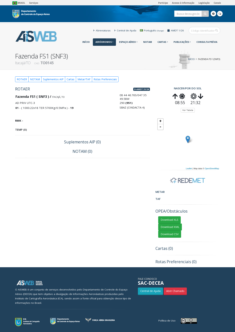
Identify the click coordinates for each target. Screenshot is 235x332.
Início (86, 42)
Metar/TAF (84, 79)
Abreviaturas (102, 30)
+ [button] (160, 121)
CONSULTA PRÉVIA (206, 42)
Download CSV (170, 234)
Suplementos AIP (53, 79)
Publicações (181, 42)
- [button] (160, 127)
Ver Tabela (187, 110)
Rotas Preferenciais (105, 79)
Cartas (161, 42)
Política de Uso (167, 320)
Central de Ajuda (125, 30)
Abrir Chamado (175, 291)
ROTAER (22, 79)
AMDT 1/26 (175, 30)
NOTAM (147, 42)
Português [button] (152, 30)
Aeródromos (103, 42)
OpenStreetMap (212, 168)
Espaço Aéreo (127, 42)
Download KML (170, 227)
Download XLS (169, 219)
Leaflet (189, 168)
